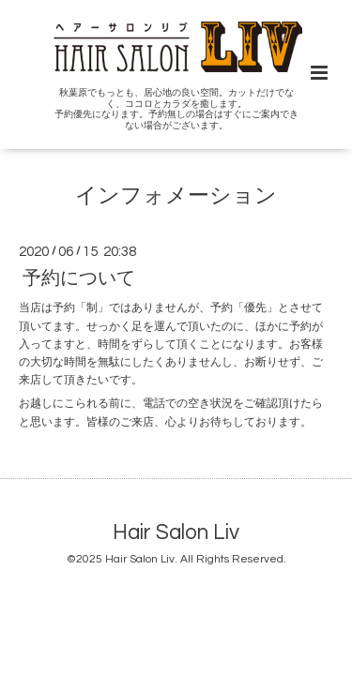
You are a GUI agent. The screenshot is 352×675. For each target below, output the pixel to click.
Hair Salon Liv (176, 533)
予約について (79, 278)
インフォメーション (176, 196)
